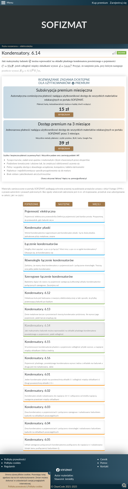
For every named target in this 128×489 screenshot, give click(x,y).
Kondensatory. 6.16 (37, 358)
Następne (64, 204)
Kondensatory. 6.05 (37, 439)
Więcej (97, 204)
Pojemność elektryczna (40, 211)
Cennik (103, 459)
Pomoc (104, 462)
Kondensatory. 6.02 (37, 390)
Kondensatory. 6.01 (37, 374)
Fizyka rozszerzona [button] (10, 46)
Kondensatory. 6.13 (37, 309)
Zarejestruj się (118, 2)
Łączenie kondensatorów (41, 244)
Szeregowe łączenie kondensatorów (49, 276)
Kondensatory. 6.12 (37, 293)
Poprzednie (31, 204)
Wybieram (64, 114)
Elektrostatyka (26, 46)
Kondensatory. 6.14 (37, 325)
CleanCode (59, 486)
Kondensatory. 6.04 (37, 423)
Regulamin (9, 466)
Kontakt (104, 466)
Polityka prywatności (15, 459)
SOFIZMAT (64, 24)
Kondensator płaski (37, 227)
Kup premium (100, 2)
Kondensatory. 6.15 (37, 341)
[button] (6, 2)
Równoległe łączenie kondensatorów (49, 260)
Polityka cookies (12, 462)
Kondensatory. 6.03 (37, 407)
